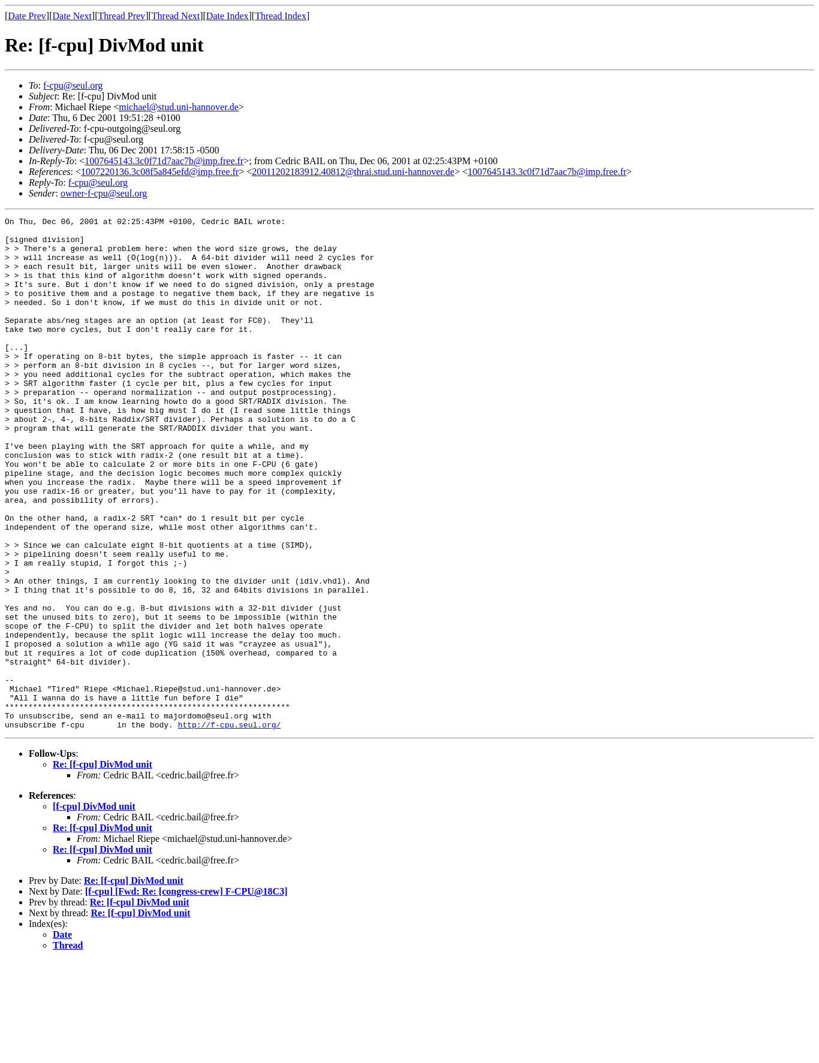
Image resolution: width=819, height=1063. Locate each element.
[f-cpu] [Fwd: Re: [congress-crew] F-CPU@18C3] (186, 994)
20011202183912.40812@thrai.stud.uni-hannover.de (353, 172)
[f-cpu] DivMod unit (94, 909)
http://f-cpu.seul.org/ (229, 827)
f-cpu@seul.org (73, 85)
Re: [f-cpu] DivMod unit (102, 867)
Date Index (227, 16)
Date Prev (27, 16)
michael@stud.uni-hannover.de (179, 107)
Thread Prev (121, 16)
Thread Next (176, 16)
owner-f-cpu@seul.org (104, 193)
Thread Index (280, 16)
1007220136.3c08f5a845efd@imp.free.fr (160, 172)
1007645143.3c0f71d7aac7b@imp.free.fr (164, 161)
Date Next (72, 16)
